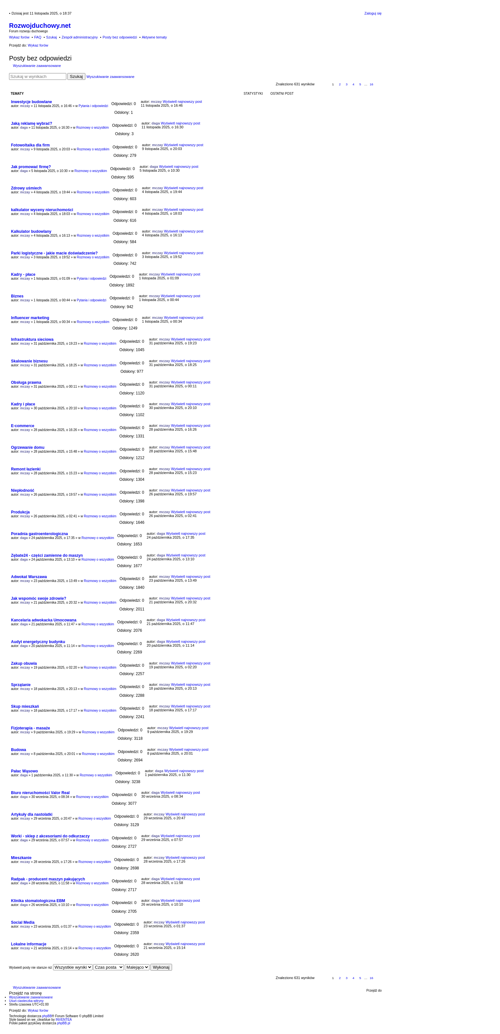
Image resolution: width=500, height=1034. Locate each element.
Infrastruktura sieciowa (32, 339)
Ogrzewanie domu (27, 447)
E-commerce (22, 426)
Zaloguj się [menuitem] (373, 13)
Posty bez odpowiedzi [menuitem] (120, 37)
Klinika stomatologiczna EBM (38, 901)
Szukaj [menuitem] (51, 37)
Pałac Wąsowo (24, 771)
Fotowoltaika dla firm (30, 145)
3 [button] (347, 84)
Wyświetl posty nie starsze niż (50, 967)
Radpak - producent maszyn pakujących (48, 879)
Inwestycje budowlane (31, 102)
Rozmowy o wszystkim (92, 127)
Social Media (23, 922)
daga (23, 127)
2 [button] (340, 84)
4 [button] (353, 84)
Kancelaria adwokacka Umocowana (43, 620)
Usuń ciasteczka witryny (26, 1001)
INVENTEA (64, 1019)
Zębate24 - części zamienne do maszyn (47, 555)
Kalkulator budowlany (31, 231)
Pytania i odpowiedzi (93, 106)
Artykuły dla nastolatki (31, 814)
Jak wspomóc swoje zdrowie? (38, 598)
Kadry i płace (23, 404)
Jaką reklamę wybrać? (31, 123)
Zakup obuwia (24, 663)
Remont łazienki (25, 469)
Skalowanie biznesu (29, 361)
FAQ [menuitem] (37, 37)
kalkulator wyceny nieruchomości (42, 210)
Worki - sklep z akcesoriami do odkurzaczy (50, 836)
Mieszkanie (21, 858)
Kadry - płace (23, 274)
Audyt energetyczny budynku (38, 642)
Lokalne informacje (28, 944)
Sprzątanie (21, 685)
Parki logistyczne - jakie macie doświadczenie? (54, 253)
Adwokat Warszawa (29, 577)
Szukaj (76, 76)
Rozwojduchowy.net (40, 25)
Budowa (18, 750)
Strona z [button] (322, 84)
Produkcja (20, 512)
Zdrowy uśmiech (26, 188)
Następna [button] (378, 84)
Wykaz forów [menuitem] (19, 37)
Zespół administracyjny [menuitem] (79, 37)
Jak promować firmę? (31, 167)
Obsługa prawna (26, 382)
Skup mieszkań (25, 706)
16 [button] (371, 84)
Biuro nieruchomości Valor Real (40, 793)
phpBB (47, 1016)
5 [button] (360, 84)
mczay (25, 106)
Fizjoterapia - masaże (30, 728)
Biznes (17, 296)
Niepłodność (22, 490)
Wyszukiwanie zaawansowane (37, 66)
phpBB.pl (63, 1023)
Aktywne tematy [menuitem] (154, 37)
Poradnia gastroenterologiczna (39, 534)
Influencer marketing (30, 318)
